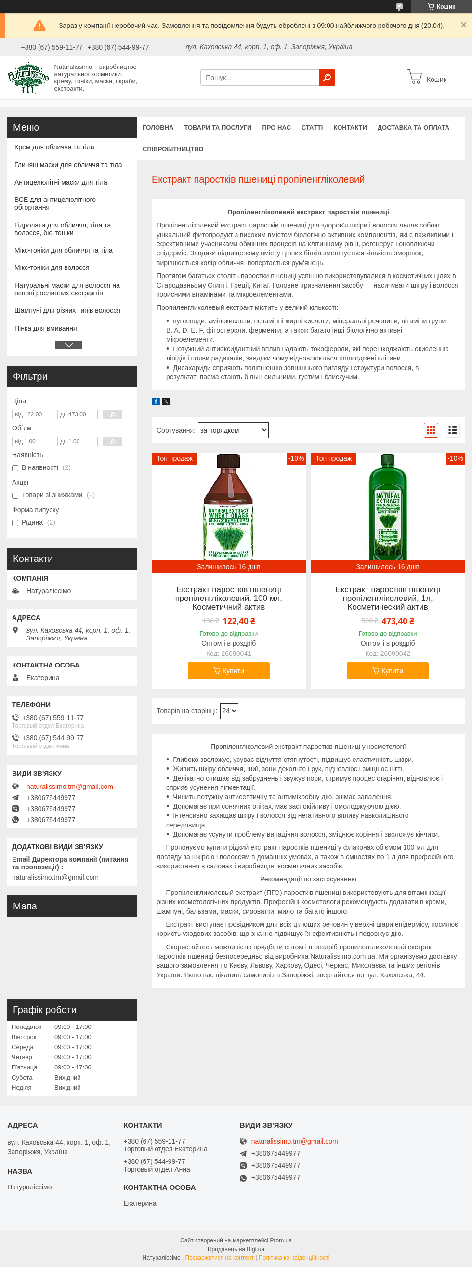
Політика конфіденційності (294, 1257)
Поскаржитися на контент (219, 1257)
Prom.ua (281, 1240)
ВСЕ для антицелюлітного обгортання (55, 203)
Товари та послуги (217, 127)
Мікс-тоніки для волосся (52, 267)
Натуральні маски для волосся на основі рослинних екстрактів (67, 289)
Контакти (350, 127)
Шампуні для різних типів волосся (67, 310)
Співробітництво (173, 149)
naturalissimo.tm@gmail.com (69, 786)
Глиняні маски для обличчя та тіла (68, 165)
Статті (312, 127)
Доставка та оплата (413, 127)
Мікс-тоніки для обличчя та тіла (63, 250)
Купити (233, 671)
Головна (158, 127)
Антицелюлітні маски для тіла (60, 182)
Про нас (276, 127)
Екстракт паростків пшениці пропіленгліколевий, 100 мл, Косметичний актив (228, 599)
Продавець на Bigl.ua (236, 1249)
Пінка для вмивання (45, 328)
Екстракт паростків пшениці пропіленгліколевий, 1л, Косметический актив (387, 599)
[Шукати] (327, 77)
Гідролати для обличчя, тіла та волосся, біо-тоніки (62, 229)
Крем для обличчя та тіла (54, 147)
